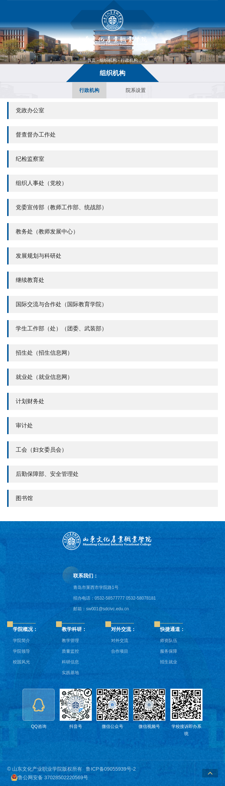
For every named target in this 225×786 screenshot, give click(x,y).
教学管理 (70, 640)
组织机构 (108, 60)
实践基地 (70, 672)
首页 (91, 60)
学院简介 (21, 640)
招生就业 (168, 661)
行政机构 (129, 60)
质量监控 (70, 651)
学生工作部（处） (38, 328)
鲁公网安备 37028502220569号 (49, 777)
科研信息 (70, 661)
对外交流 (119, 640)
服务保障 (168, 651)
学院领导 (21, 651)
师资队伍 (168, 640)
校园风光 (21, 661)
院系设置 (136, 90)
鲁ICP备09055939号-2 (111, 769)
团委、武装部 (84, 328)
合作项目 (119, 651)
